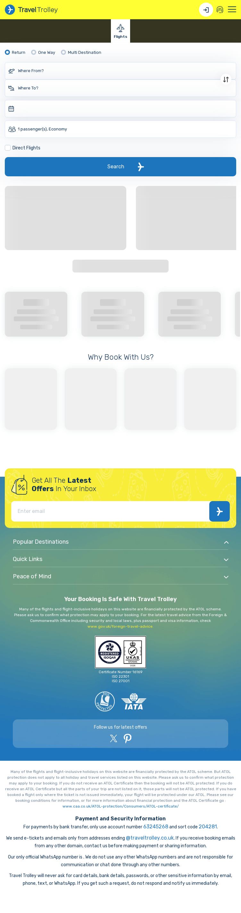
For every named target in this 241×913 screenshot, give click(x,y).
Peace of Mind (32, 576)
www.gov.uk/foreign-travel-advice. (120, 626)
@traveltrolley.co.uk (150, 838)
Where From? (31, 70)
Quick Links (27, 559)
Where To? (28, 88)
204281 (208, 827)
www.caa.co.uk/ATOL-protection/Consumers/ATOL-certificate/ (120, 806)
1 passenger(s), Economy (42, 129)
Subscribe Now (220, 511)
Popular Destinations (41, 541)
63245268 (155, 827)
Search (115, 166)
